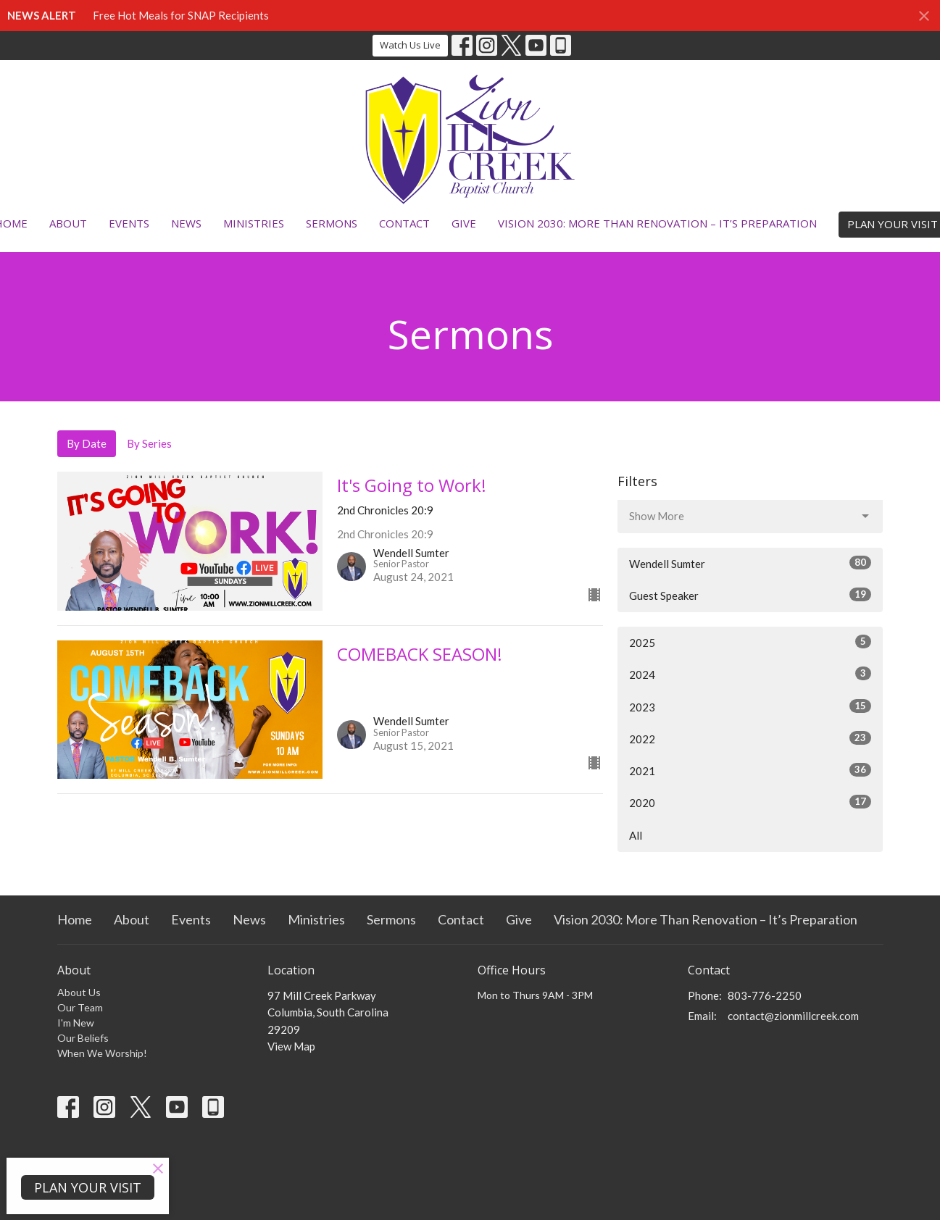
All (635, 835)
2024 (750, 674)
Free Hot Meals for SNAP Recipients (181, 15)
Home (74, 919)
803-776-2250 (765, 995)
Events (129, 223)
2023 (750, 706)
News (186, 223)
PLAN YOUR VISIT (87, 1187)
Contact (404, 223)
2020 (750, 802)
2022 (750, 738)
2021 (750, 770)
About (68, 223)
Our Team (80, 1007)
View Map (291, 1046)
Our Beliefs (83, 1038)
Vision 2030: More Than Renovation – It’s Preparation (657, 223)
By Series (149, 443)
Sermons (331, 223)
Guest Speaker (750, 595)
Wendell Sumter (750, 563)
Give (464, 223)
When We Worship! (102, 1053)
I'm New (75, 1022)
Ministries (253, 223)
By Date (87, 443)
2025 (750, 642)
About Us (79, 992)
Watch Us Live (410, 44)
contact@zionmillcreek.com (793, 1015)
